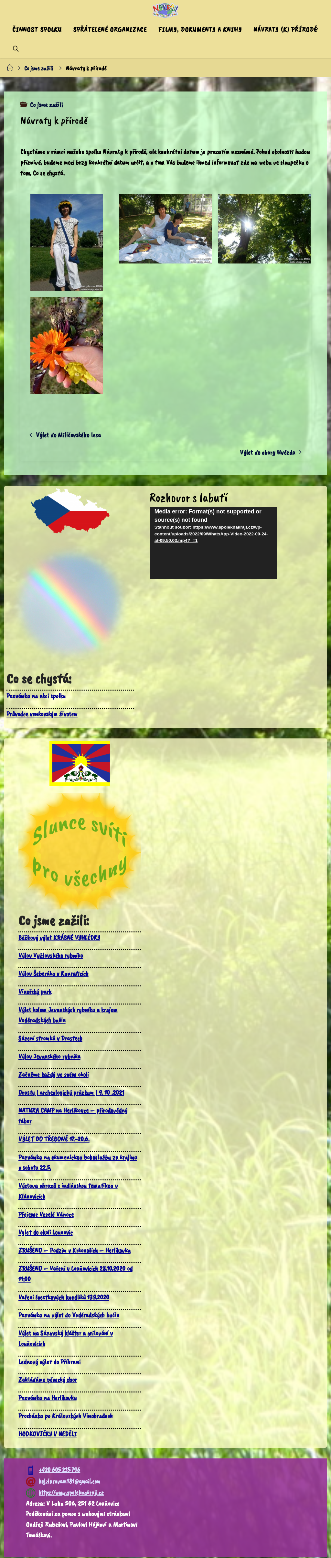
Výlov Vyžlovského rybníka (51, 956)
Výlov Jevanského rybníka (50, 1057)
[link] (16, 48)
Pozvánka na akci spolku (36, 696)
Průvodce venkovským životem (43, 714)
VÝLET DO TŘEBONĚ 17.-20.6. (54, 1139)
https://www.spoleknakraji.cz (65, 1493)
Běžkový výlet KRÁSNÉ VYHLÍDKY (60, 938)
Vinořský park (35, 992)
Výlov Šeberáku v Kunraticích (54, 974)
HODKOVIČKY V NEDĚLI (48, 1434)
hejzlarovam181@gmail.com (63, 1482)
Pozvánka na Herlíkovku (48, 1398)
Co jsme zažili (39, 68)
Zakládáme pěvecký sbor (48, 1380)
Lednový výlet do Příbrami (50, 1362)
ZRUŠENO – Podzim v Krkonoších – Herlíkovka (75, 1251)
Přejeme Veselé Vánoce (46, 1215)
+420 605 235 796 (53, 1471)
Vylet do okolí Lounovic (46, 1233)
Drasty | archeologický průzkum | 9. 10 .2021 (72, 1093)
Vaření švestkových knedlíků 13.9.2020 (65, 1298)
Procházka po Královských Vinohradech (66, 1416)
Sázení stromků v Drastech (51, 1039)
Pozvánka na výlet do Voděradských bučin (69, 1315)
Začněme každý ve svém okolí (54, 1075)
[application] (213, 544)
